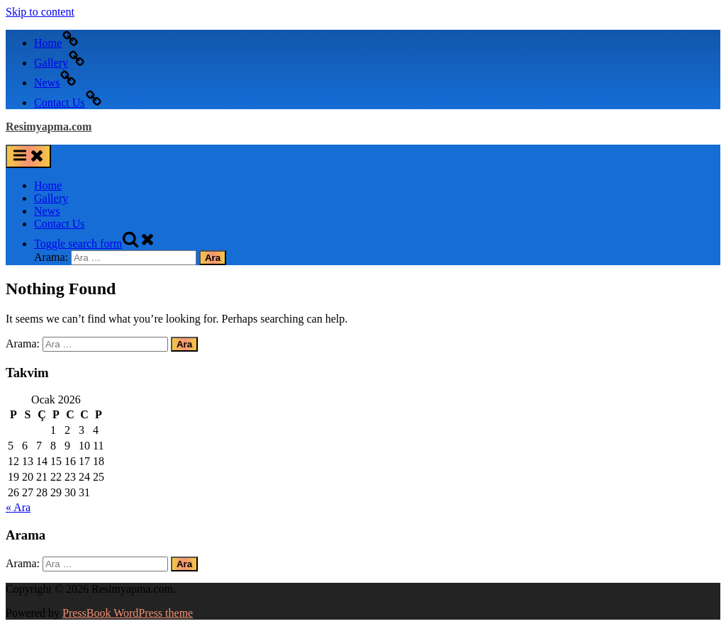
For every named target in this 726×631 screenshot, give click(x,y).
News (47, 211)
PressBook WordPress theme (127, 613)
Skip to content (40, 12)
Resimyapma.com (48, 127)
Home (48, 185)
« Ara (18, 507)
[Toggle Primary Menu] (28, 156)
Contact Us (59, 224)
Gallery (51, 198)
